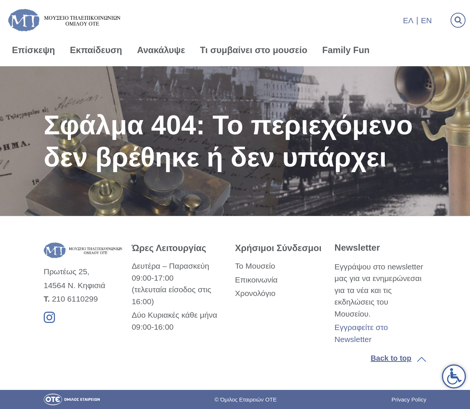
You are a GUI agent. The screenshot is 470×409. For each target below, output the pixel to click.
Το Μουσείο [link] (255, 266)
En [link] (426, 20)
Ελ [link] (408, 20)
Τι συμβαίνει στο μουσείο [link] (253, 50)
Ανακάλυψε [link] (161, 50)
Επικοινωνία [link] (256, 279)
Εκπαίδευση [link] (96, 50)
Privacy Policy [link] (408, 399)
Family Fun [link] (346, 50)
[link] (454, 376)
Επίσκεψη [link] (33, 50)
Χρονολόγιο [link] (255, 293)
